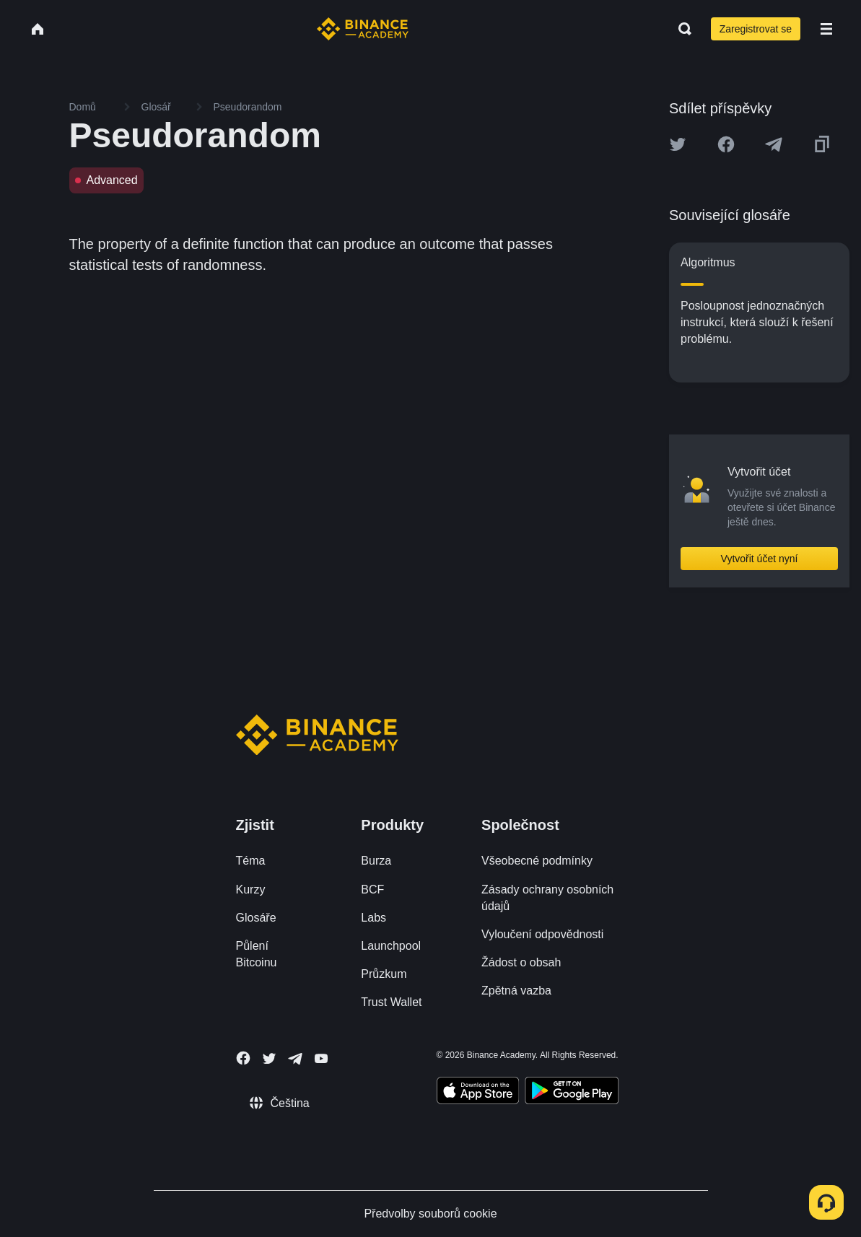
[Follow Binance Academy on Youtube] (321, 1058)
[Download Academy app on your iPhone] (478, 1093)
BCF (372, 889)
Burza (376, 860)
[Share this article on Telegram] (773, 144)
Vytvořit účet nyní (759, 558)
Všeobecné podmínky (537, 860)
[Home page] (362, 28)
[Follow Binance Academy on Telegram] (295, 1058)
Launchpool (391, 946)
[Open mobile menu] (826, 29)
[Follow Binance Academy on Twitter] (269, 1059)
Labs (373, 918)
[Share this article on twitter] (677, 144)
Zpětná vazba (516, 990)
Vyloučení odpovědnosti (542, 934)
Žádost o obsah (521, 962)
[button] (826, 29)
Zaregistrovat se (756, 29)
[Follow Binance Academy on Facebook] (243, 1058)
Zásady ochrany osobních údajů (547, 897)
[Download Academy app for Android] (572, 1093)
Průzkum (383, 974)
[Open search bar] (681, 29)
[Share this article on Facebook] (726, 144)
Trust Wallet (391, 1002)
